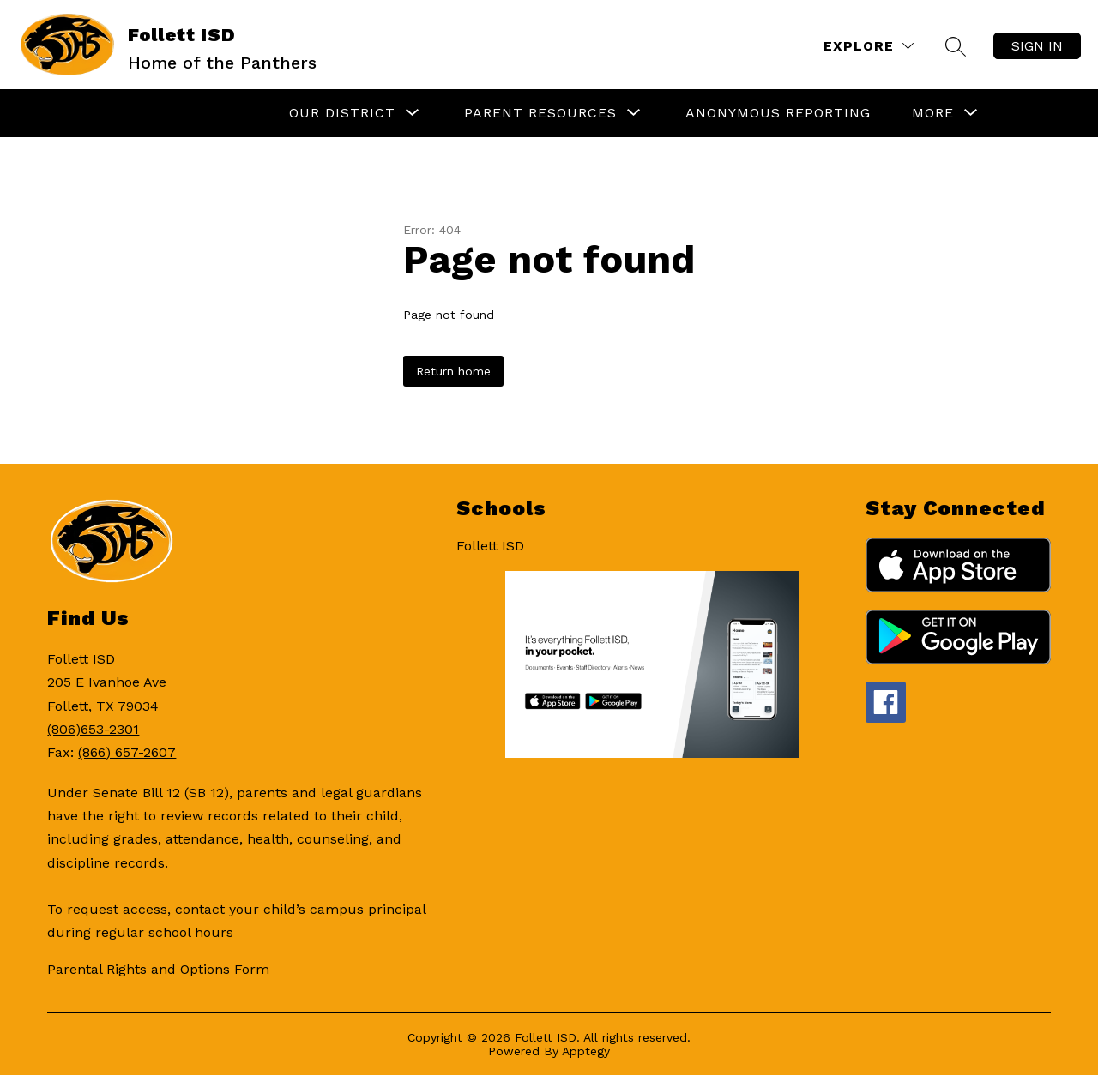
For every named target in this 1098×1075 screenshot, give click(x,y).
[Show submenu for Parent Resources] (540, 113)
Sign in (1037, 46)
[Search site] (955, 46)
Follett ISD (490, 546)
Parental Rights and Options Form (158, 969)
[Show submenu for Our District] (342, 113)
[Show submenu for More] (933, 113)
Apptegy (586, 1051)
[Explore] (868, 46)
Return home (453, 371)
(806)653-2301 (93, 729)
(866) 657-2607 (127, 752)
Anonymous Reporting (778, 113)
